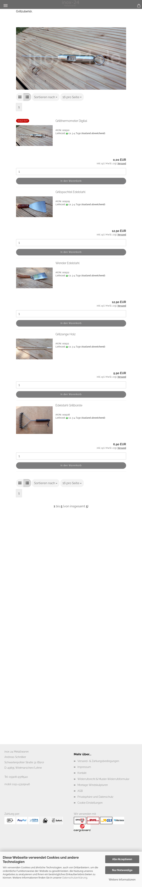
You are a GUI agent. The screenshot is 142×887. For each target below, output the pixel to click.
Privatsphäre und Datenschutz (95, 796)
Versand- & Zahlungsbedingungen (98, 761)
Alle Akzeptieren (122, 859)
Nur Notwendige (122, 870)
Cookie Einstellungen (90, 802)
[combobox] (46, 97)
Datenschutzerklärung (74, 877)
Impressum (84, 766)
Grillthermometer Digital (71, 121)
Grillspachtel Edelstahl (70, 192)
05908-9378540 (18, 776)
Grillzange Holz (65, 334)
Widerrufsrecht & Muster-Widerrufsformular (103, 779)
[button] (20, 97)
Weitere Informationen (122, 879)
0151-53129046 (21, 784)
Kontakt (81, 772)
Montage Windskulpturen (92, 784)
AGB (80, 790)
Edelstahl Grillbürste (68, 405)
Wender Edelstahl (67, 263)
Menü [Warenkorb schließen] (6, 5)
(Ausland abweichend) (93, 133)
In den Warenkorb (71, 181)
